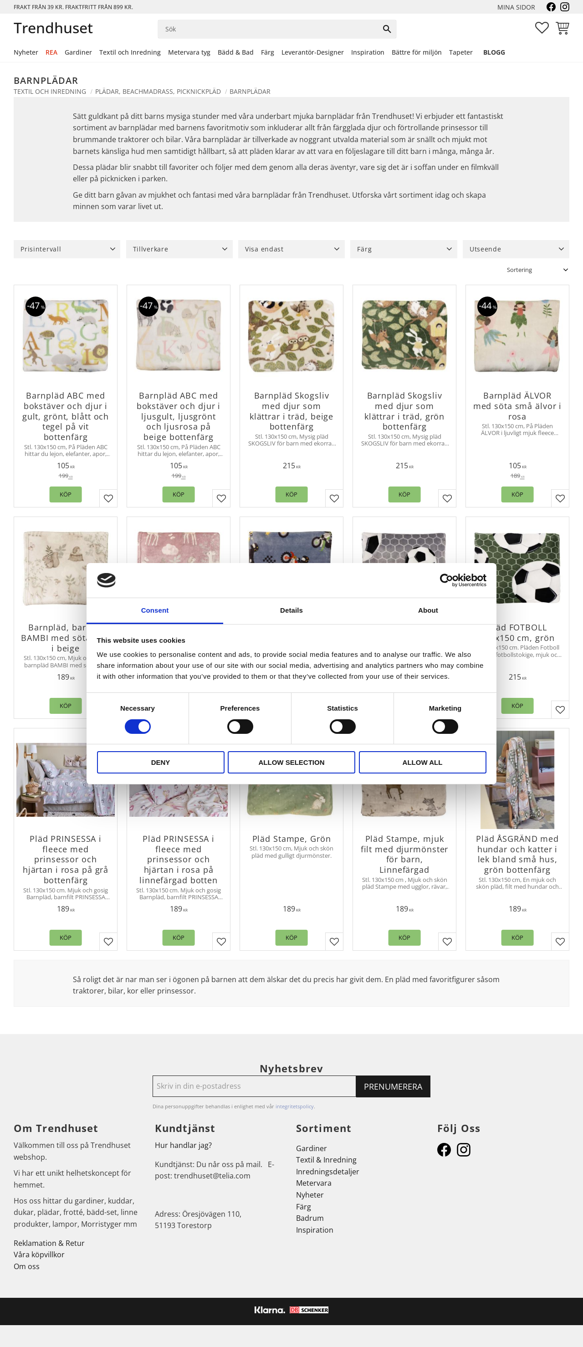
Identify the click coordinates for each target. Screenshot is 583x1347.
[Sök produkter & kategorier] (268, 29)
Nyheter (310, 1195)
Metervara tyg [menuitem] (189, 52)
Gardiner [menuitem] (78, 52)
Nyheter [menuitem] (26, 52)
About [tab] (428, 610)
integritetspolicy (295, 1106)
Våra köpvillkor (39, 1255)
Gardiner (311, 1148)
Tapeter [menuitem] (461, 52)
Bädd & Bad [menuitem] (236, 52)
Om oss (27, 1266)
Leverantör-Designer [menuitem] (312, 52)
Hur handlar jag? (183, 1145)
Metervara (314, 1183)
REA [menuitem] (51, 52)
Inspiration (314, 1230)
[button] (542, 28)
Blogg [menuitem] (494, 52)
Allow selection (292, 762)
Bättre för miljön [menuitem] (417, 52)
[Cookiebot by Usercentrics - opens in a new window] (446, 580)
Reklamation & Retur (49, 1243)
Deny (160, 762)
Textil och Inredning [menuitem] (130, 52)
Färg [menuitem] (267, 52)
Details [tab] (291, 610)
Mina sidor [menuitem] (516, 7)
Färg (303, 1207)
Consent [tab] (155, 610)
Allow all (423, 762)
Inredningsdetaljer (327, 1172)
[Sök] (387, 29)
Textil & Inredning (326, 1160)
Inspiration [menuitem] (367, 52)
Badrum (310, 1218)
